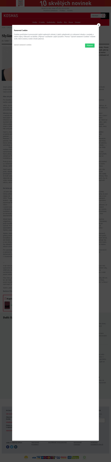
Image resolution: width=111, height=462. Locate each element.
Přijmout (90, 241)
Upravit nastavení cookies (23, 240)
